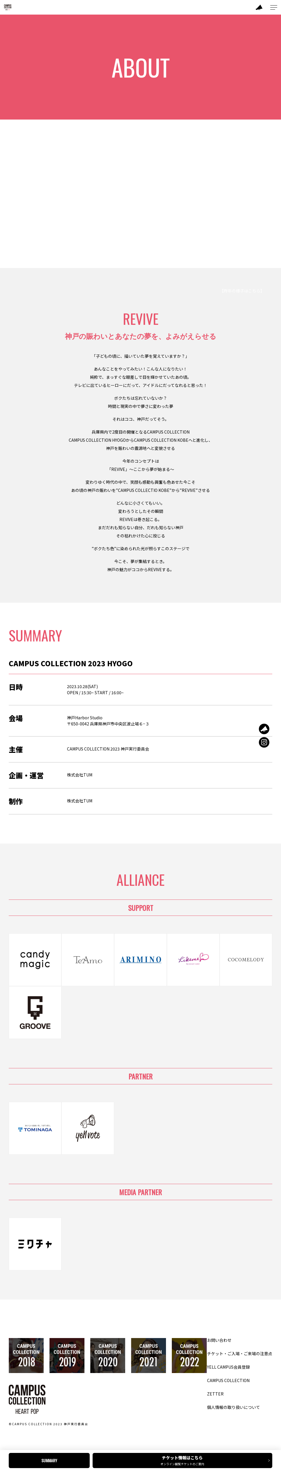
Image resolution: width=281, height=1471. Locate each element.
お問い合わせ (219, 1340)
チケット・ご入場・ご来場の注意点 (239, 1353)
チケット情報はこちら (184, 1460)
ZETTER (215, 1394)
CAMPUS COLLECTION (228, 1380)
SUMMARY (49, 1460)
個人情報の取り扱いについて (233, 1407)
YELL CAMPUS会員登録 (228, 1367)
